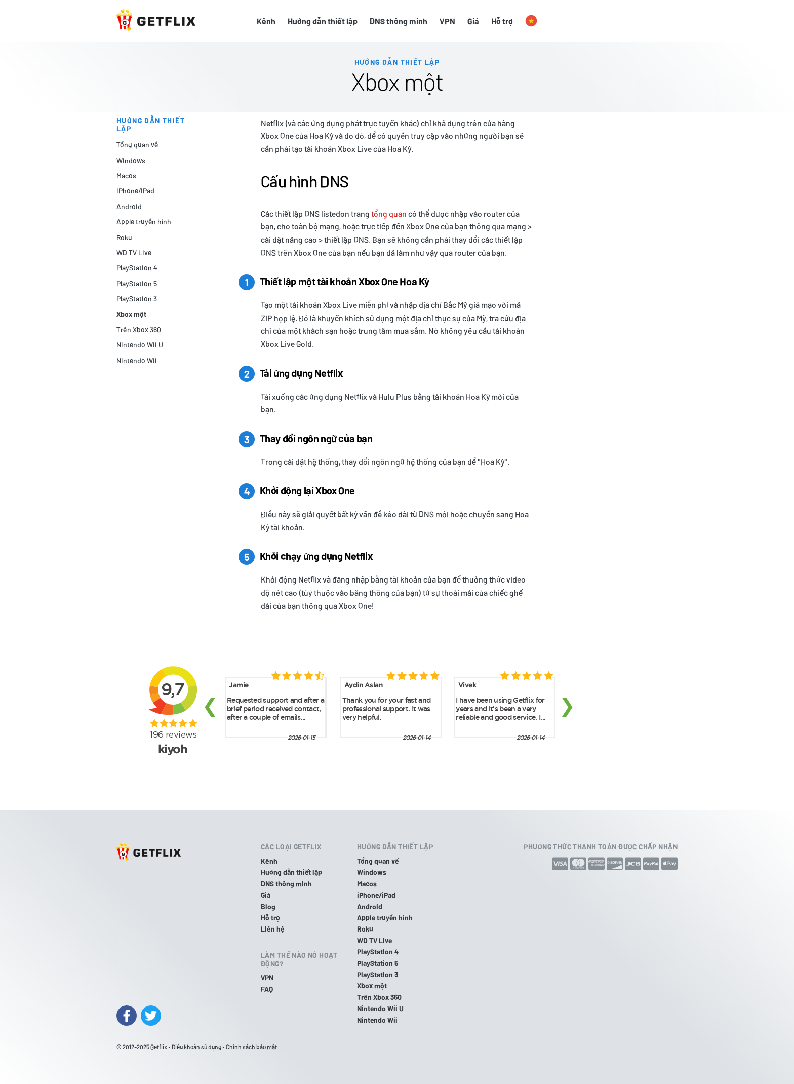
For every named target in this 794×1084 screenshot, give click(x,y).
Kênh (266, 21)
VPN (447, 21)
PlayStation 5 (136, 283)
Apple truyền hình (143, 221)
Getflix (158, 1046)
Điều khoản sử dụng (196, 1046)
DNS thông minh (398, 21)
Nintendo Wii (136, 360)
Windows (130, 160)
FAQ (267, 989)
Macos (126, 175)
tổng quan (389, 213)
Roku (124, 237)
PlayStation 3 (136, 298)
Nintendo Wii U (139, 344)
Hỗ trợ (502, 21)
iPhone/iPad (135, 190)
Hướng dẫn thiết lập (323, 21)
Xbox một (131, 313)
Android (129, 206)
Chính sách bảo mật (251, 1046)
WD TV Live (133, 252)
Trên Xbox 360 (138, 329)
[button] (531, 21)
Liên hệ (272, 928)
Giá (473, 21)
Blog (268, 906)
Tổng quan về (137, 144)
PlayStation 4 (136, 267)
